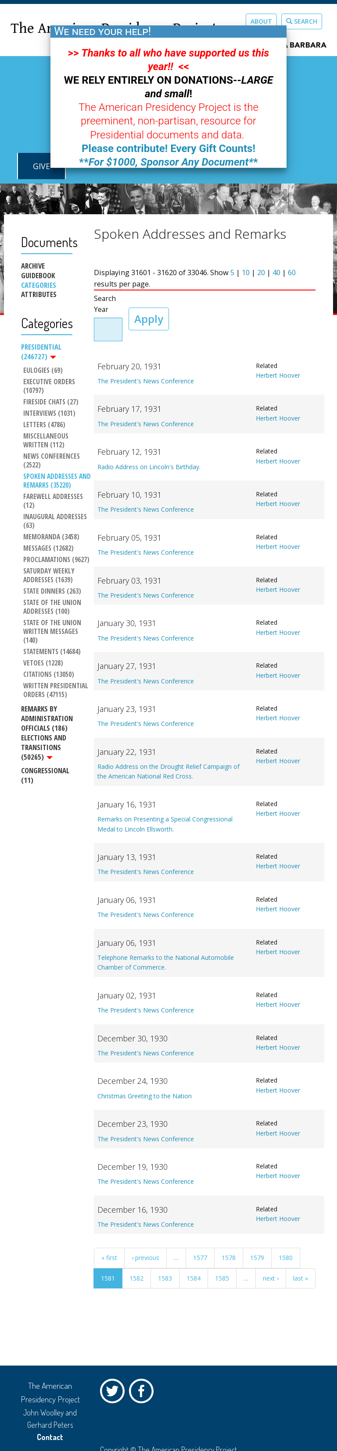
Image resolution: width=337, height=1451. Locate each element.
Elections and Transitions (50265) (43, 747)
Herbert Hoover (278, 375)
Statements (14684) (52, 652)
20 (261, 272)
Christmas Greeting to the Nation (144, 1096)
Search (301, 21)
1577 (200, 1257)
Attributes (39, 294)
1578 (229, 1257)
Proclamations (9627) (56, 560)
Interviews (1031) (49, 413)
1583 (165, 1278)
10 (246, 272)
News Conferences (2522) (52, 461)
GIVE (41, 166)
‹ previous (145, 1257)
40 (276, 272)
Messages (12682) (48, 548)
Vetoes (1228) (43, 663)
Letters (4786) (44, 425)
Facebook (143, 1393)
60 (292, 272)
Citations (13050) (48, 674)
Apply (148, 318)
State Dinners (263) (52, 591)
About (261, 21)
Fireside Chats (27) (51, 402)
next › (271, 1278)
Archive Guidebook (38, 270)
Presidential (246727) (41, 351)
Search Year (105, 304)
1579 (257, 1257)
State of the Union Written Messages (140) (53, 632)
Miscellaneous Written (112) (46, 440)
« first (109, 1257)
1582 (136, 1278)
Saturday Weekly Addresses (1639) (49, 575)
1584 (193, 1278)
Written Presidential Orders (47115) (56, 690)
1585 (222, 1278)
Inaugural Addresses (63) (56, 521)
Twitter (114, 1393)
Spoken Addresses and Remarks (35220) (57, 481)
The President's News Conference (145, 381)
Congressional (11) (45, 775)
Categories (38, 285)
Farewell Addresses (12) (54, 501)
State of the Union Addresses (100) (53, 607)
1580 (286, 1257)
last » (300, 1278)
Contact (50, 1437)
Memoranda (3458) (51, 537)
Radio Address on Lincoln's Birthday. (149, 467)
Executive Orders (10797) (50, 386)
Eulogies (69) (43, 370)
